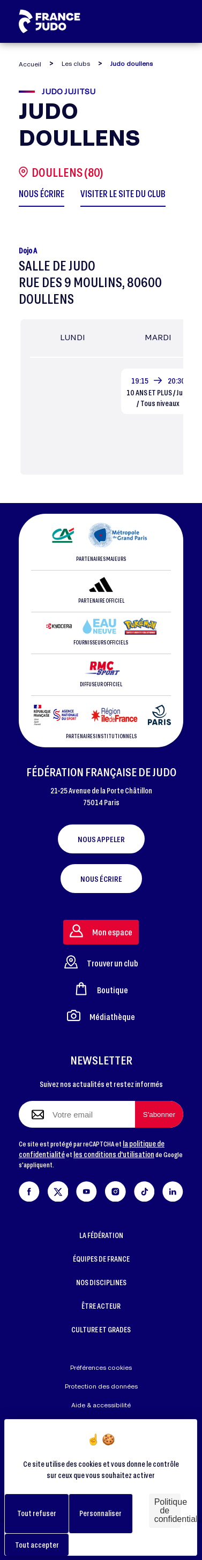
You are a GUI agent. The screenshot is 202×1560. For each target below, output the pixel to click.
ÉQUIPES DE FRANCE (101, 1258)
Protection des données (101, 1386)
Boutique (101, 988)
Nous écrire (101, 878)
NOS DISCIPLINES (101, 1282)
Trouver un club (101, 962)
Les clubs (76, 63)
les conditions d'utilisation (113, 1154)
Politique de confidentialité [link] (167, 1510)
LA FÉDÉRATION (101, 1235)
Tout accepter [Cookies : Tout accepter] (37, 1544)
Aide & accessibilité (101, 1404)
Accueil (30, 64)
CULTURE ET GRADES (101, 1329)
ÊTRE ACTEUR (101, 1305)
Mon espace (101, 931)
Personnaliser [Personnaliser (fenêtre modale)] (100, 1513)
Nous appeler (101, 839)
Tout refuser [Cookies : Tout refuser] (36, 1513)
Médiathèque (101, 1015)
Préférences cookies (101, 1367)
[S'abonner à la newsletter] (159, 1114)
